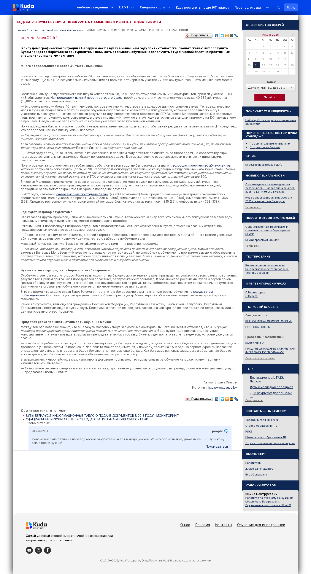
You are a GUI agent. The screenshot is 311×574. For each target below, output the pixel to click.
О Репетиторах (255, 292)
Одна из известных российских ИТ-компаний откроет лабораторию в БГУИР (268, 230)
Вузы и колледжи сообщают (271, 387)
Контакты (223, 525)
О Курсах (251, 296)
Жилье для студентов (259, 468)
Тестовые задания (257, 272)
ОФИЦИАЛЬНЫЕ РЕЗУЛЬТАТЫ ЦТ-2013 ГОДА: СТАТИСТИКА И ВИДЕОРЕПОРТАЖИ (87, 419)
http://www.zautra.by (222, 387)
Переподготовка (248, 7)
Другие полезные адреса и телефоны (270, 443)
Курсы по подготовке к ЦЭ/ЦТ (264, 164)
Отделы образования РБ (261, 425)
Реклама (202, 525)
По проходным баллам (265, 147)
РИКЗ (248, 431)
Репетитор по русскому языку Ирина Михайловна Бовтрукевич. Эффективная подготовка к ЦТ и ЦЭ (269, 501)
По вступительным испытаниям (270, 143)
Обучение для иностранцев (261, 525)
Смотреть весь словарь (260, 358)
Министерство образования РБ (265, 437)
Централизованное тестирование (267, 269)
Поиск (271, 82)
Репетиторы (253, 462)
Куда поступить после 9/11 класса (202, 7)
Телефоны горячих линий (262, 419)
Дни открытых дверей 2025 (271, 393)
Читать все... (253, 207)
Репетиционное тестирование (265, 265)
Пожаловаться (217, 446)
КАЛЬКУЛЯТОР (255, 342)
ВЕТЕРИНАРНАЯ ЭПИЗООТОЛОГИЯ (268, 321)
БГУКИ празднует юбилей (262, 240)
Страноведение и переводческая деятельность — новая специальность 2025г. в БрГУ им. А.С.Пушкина (270, 188)
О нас (185, 525)
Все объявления (256, 474)
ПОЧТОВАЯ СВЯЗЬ (257, 327)
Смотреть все (254, 400)
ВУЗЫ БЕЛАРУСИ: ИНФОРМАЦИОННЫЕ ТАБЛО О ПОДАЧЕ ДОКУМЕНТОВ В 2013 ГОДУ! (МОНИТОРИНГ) (102, 415)
